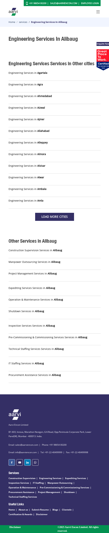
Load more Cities (54, 217)
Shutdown (69, 492)
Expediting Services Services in (32, 288)
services (23, 22)
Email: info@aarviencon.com (23, 452)
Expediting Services (75, 478)
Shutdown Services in (26, 311)
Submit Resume (40, 509)
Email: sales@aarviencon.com (23, 444)
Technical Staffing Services (23, 496)
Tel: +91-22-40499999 (51, 452)
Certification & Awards (20, 514)
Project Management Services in (33, 273)
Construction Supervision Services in (35, 250)
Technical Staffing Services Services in (36, 349)
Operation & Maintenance (22, 487)
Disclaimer (41, 514)
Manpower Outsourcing (59, 482)
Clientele (67, 509)
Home (12, 22)
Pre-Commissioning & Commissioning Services (64, 487)
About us (23, 509)
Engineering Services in (28, 73)
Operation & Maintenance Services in (36, 299)
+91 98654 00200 (37, 3)
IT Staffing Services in (26, 363)
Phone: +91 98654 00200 (54, 444)
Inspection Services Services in (32, 325)
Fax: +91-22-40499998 (77, 452)
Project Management (49, 492)
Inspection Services (19, 482)
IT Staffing (38, 482)
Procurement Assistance (21, 492)
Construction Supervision (22, 478)
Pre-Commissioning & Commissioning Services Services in (48, 337)
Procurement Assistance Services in (35, 375)
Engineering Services (50, 478)
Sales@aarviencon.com (63, 3)
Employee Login (90, 3)
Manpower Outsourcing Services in (34, 262)
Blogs (55, 509)
